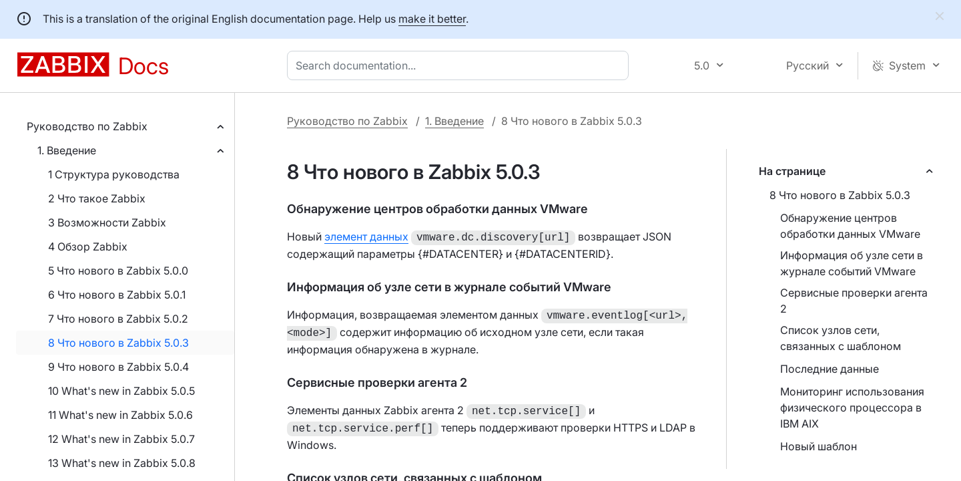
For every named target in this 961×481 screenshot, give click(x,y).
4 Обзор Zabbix (87, 246)
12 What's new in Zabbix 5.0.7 (121, 439)
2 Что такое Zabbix (96, 198)
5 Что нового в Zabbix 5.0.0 (118, 270)
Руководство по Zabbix (87, 126)
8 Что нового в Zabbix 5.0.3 (118, 342)
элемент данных (366, 236)
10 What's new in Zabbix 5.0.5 (121, 390)
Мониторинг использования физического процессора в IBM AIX (852, 407)
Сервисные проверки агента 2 (854, 300)
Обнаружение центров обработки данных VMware (850, 225)
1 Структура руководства (114, 174)
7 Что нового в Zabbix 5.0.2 (118, 318)
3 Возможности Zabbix (107, 222)
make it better (432, 18)
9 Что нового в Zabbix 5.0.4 (118, 366)
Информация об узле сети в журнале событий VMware (851, 263)
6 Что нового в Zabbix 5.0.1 (117, 294)
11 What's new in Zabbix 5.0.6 (120, 415)
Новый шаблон (818, 446)
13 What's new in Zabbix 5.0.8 (122, 463)
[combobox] (460, 65)
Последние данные (829, 368)
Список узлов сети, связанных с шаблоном (840, 338)
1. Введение (66, 150)
